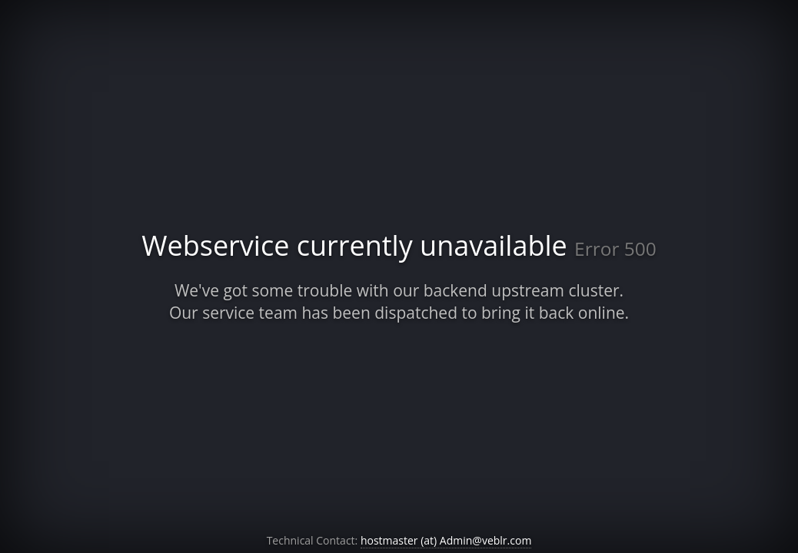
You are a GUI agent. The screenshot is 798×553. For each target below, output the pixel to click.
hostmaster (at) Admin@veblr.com (446, 540)
